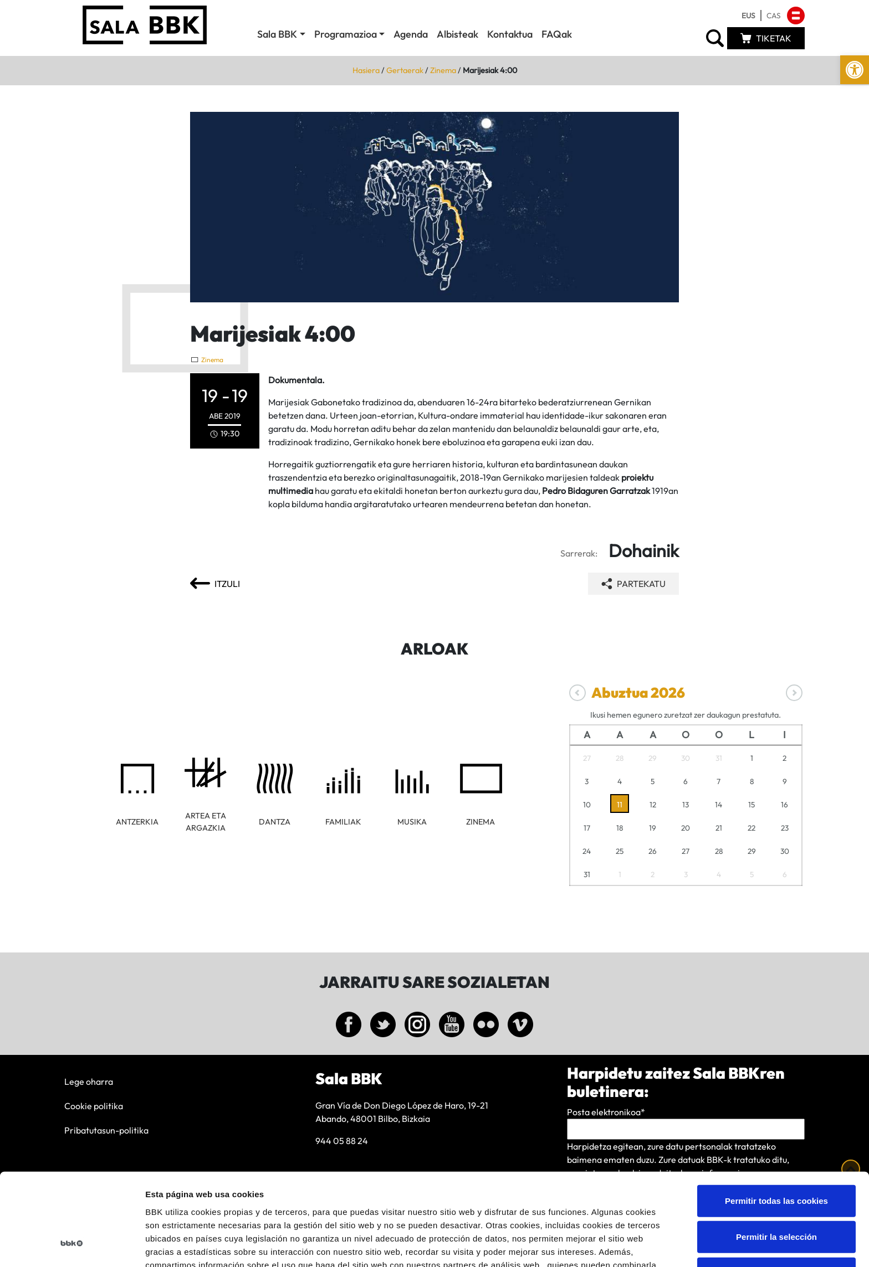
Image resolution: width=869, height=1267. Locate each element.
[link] (854, 69)
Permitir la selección (776, 1155)
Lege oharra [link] (88, 1081)
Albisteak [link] (457, 34)
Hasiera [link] (366, 70)
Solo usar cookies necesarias (776, 1191)
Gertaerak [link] (404, 70)
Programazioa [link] (345, 34)
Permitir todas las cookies (776, 1118)
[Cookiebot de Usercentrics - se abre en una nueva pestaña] (71, 1245)
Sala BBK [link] (277, 34)
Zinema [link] (443, 70)
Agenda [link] (410, 34)
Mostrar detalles (595, 1245)
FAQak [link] (556, 34)
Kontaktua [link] (510, 34)
